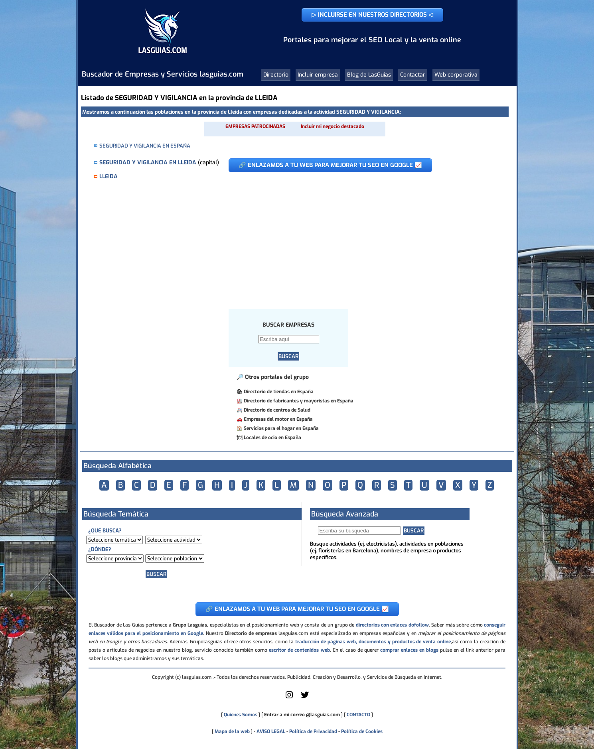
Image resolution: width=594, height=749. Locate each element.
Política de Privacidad (313, 731)
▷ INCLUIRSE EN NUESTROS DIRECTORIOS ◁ (372, 15)
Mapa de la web (231, 731)
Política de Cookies (362, 731)
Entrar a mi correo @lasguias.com (302, 715)
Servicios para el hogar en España (281, 428)
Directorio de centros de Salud (277, 410)
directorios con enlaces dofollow (392, 625)
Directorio (275, 75)
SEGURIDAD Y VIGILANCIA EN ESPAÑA (144, 145)
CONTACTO (358, 715)
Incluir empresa (318, 75)
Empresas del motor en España (278, 419)
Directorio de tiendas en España (279, 391)
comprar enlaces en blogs (409, 650)
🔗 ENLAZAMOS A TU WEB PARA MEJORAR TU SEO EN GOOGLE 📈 (330, 165)
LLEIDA (108, 176)
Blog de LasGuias (369, 75)
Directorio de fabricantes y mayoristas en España (298, 401)
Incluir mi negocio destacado (332, 126)
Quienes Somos (240, 715)
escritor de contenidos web (299, 650)
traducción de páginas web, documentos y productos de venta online (373, 642)
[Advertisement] (362, 236)
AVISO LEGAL (271, 731)
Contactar (412, 75)
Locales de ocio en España (272, 437)
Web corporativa (456, 75)
